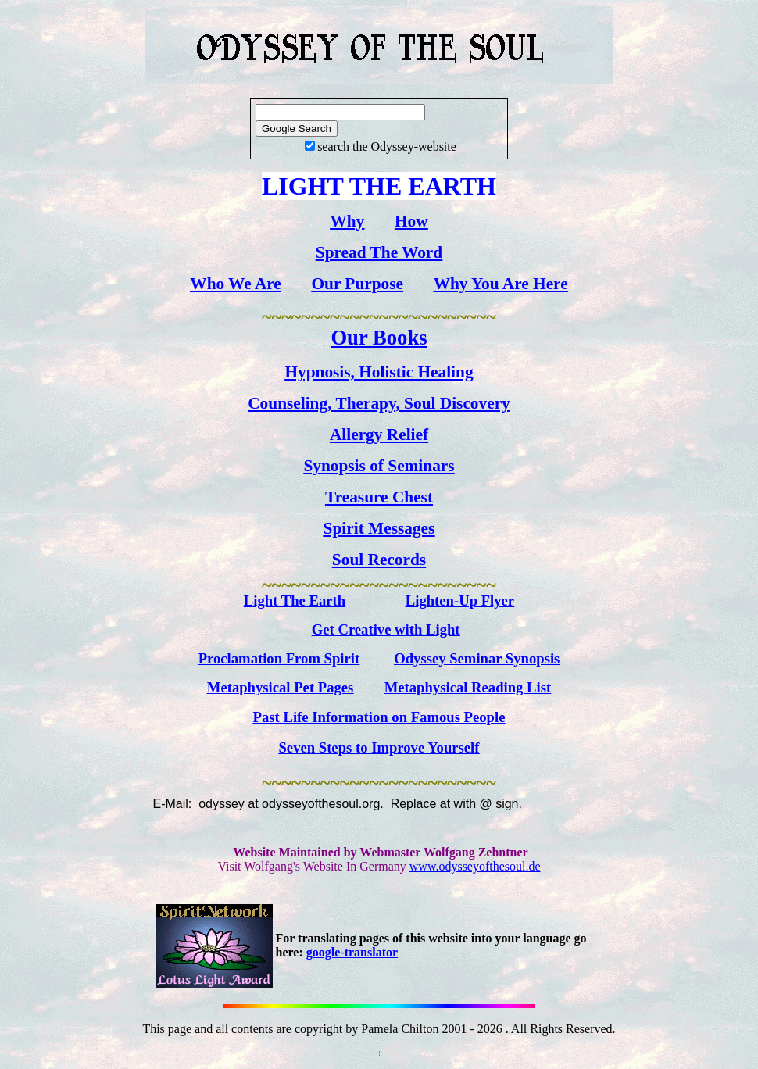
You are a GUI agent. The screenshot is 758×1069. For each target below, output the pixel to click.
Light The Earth (294, 600)
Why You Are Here (501, 283)
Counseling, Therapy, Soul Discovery (379, 403)
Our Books (379, 337)
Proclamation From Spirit (279, 658)
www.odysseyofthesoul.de (475, 866)
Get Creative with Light (386, 629)
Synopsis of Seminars (378, 465)
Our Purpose (358, 283)
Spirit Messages (379, 528)
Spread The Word (379, 252)
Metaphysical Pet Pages (280, 687)
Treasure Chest (379, 497)
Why (347, 221)
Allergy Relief (379, 434)
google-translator (352, 952)
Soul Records (379, 559)
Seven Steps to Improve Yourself (378, 747)
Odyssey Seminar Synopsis (477, 658)
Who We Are (235, 283)
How (411, 221)
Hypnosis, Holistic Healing (378, 372)
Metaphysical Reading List (468, 687)
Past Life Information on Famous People (379, 717)
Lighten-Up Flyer (460, 600)
